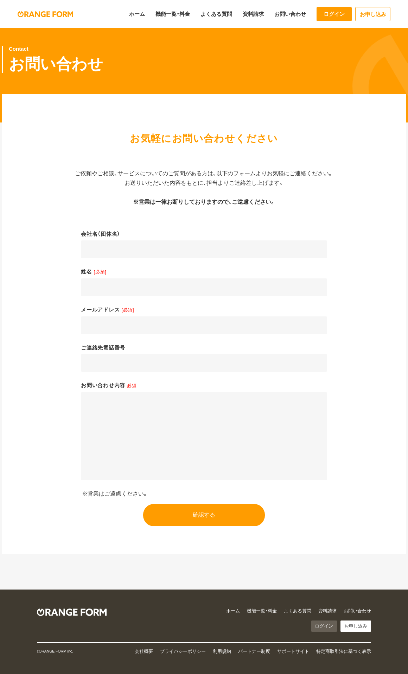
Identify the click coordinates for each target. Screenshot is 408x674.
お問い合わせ (290, 14)
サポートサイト (293, 651)
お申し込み (373, 14)
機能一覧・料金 (172, 14)
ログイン (334, 14)
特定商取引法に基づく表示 (343, 651)
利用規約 (222, 651)
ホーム (137, 14)
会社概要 (144, 651)
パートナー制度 (254, 651)
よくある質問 (216, 14)
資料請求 (253, 14)
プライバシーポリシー (183, 651)
